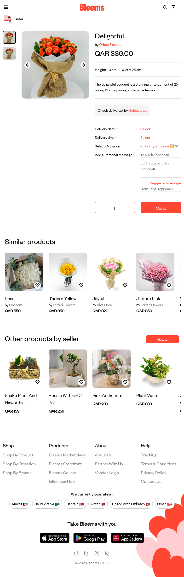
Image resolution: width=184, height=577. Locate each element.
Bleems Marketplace (67, 454)
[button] (6, 7)
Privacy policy (154, 472)
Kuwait (20, 504)
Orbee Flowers (110, 44)
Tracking (148, 454)
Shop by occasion (19, 463)
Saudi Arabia (47, 504)
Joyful (98, 298)
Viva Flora (102, 305)
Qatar (98, 504)
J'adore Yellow (62, 298)
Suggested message (165, 182)
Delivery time (106, 137)
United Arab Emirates (131, 504)
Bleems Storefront (65, 463)
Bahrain (75, 504)
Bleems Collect (62, 472)
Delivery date (106, 128)
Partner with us (109, 463)
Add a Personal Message (113, 154)
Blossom (13, 305)
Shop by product (18, 454)
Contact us (151, 481)
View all (162, 339)
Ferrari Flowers (62, 305)
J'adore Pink (148, 298)
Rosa (10, 298)
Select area (137, 110)
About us (103, 454)
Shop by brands (17, 472)
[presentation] (27, 65)
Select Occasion (107, 145)
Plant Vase (146, 395)
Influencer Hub (62, 481)
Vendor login (107, 472)
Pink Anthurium (107, 395)
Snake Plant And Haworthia (21, 398)
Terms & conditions (158, 463)
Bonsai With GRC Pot (65, 398)
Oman (164, 504)
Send (161, 208)
